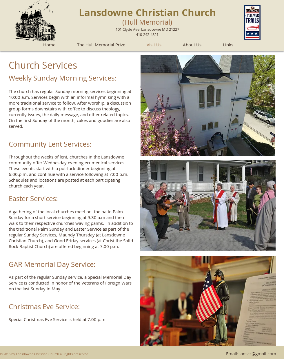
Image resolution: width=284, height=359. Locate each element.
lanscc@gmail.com (257, 353)
